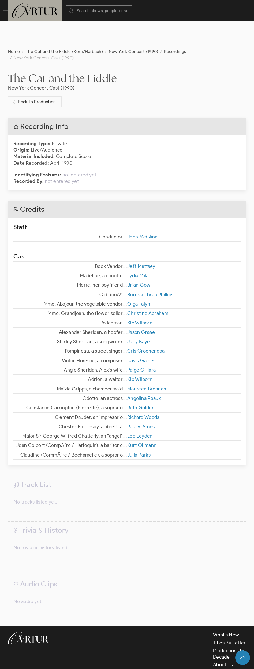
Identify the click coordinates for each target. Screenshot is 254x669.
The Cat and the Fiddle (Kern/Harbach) (64, 24)
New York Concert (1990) (133, 24)
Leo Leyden (140, 409)
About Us (223, 638)
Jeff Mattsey (141, 239)
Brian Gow (138, 258)
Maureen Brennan (146, 362)
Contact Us (225, 646)
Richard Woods (143, 390)
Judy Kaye (138, 315)
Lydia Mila (138, 249)
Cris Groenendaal (146, 324)
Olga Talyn (138, 277)
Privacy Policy (134, 660)
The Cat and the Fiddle (62, 51)
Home (14, 24)
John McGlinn (142, 210)
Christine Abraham (147, 286)
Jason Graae (141, 305)
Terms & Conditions (94, 660)
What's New (226, 608)
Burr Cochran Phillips (150, 268)
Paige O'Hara (141, 343)
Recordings (175, 24)
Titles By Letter (229, 616)
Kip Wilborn (139, 296)
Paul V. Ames (141, 400)
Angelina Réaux (144, 371)
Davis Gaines (141, 334)
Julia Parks (139, 428)
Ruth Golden (141, 381)
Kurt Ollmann (141, 418)
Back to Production (34, 75)
